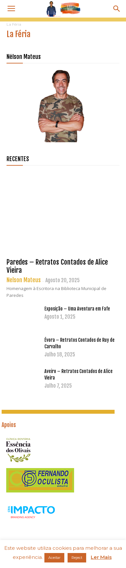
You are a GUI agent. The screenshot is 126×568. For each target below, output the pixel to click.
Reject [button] (76, 557)
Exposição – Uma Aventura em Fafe (77, 309)
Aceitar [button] (54, 557)
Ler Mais (101, 557)
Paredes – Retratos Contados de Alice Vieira (57, 266)
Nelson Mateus (24, 280)
